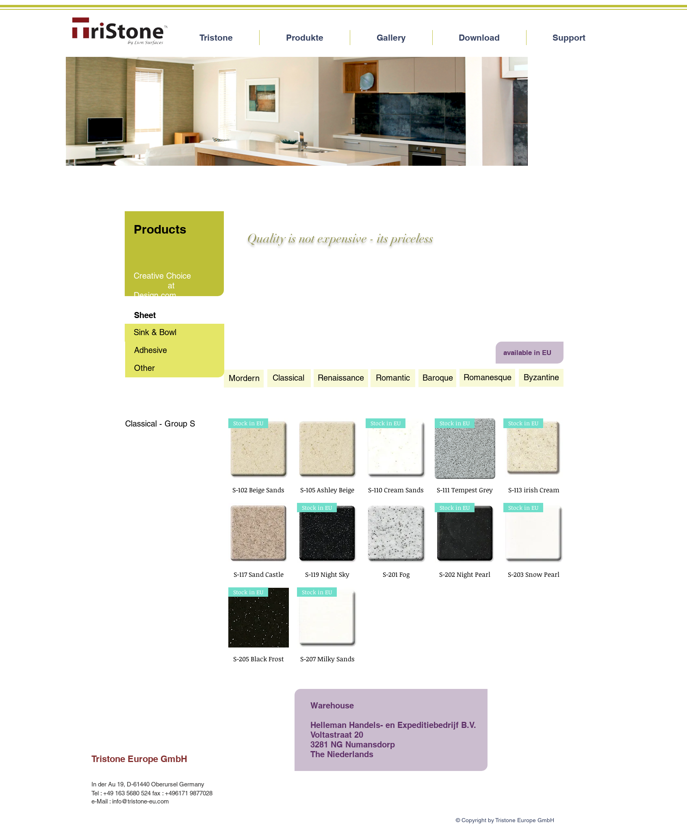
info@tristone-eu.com (140, 801)
